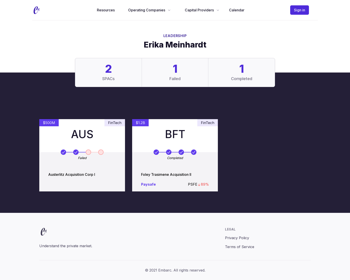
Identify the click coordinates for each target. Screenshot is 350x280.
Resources (106, 10)
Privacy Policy (237, 238)
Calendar (236, 10)
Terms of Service (239, 247)
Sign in (299, 10)
